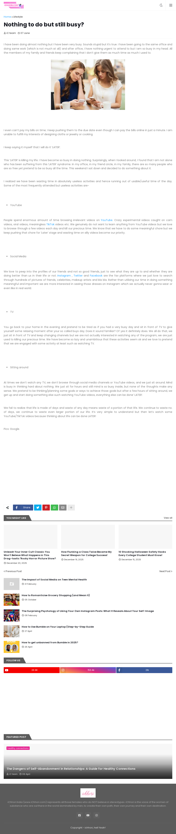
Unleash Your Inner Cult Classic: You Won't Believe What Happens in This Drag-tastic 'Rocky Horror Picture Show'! (30, 555)
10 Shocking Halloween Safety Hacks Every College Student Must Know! (142, 553)
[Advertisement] (88, 474)
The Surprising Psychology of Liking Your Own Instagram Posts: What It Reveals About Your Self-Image (88, 611)
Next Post (165, 571)
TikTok (50, 224)
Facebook (96, 275)
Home (7, 16)
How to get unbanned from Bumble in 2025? (50, 642)
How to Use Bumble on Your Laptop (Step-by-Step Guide (58, 627)
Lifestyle (18, 16)
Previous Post (14, 571)
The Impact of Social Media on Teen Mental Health (54, 579)
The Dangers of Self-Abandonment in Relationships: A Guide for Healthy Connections (70, 769)
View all (168, 517)
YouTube (106, 220)
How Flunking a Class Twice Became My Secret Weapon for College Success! (86, 553)
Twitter (78, 275)
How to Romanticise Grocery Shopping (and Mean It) (56, 595)
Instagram (64, 275)
